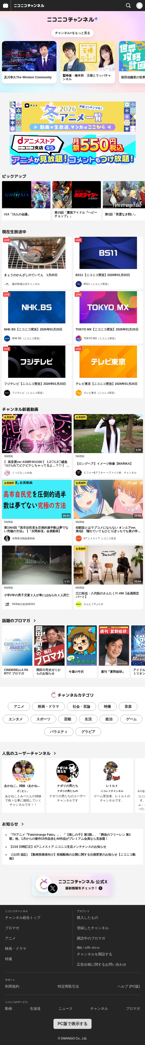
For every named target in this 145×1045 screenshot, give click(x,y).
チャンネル (99, 1008)
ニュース (66, 1008)
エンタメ (16, 719)
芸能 (67, 719)
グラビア (88, 732)
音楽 (128, 706)
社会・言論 (81, 706)
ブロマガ (12, 928)
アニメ (19, 706)
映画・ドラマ (48, 706)
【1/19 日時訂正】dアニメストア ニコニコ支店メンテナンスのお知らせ (57, 847)
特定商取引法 (68, 986)
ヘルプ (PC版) (129, 986)
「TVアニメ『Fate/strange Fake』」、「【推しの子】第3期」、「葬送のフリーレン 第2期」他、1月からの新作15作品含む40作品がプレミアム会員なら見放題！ (70, 836)
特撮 (107, 706)
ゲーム (131, 719)
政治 (108, 719)
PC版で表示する (72, 1024)
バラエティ (59, 732)
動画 (8, 1008)
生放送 (35, 1008)
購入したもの (87, 918)
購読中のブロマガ (91, 938)
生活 (88, 719)
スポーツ (43, 719)
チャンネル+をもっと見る (72, 33)
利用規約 (12, 986)
